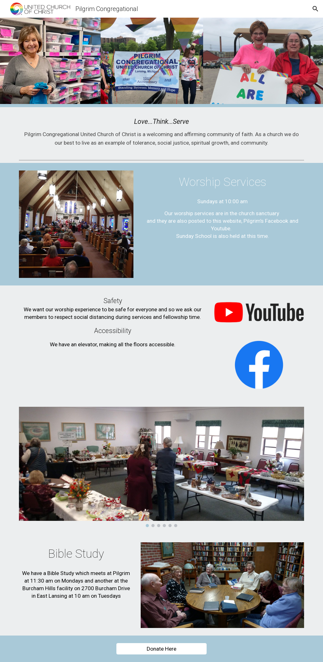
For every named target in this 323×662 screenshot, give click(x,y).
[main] (161, 132)
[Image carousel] (161, 467)
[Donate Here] (161, 649)
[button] (315, 8)
